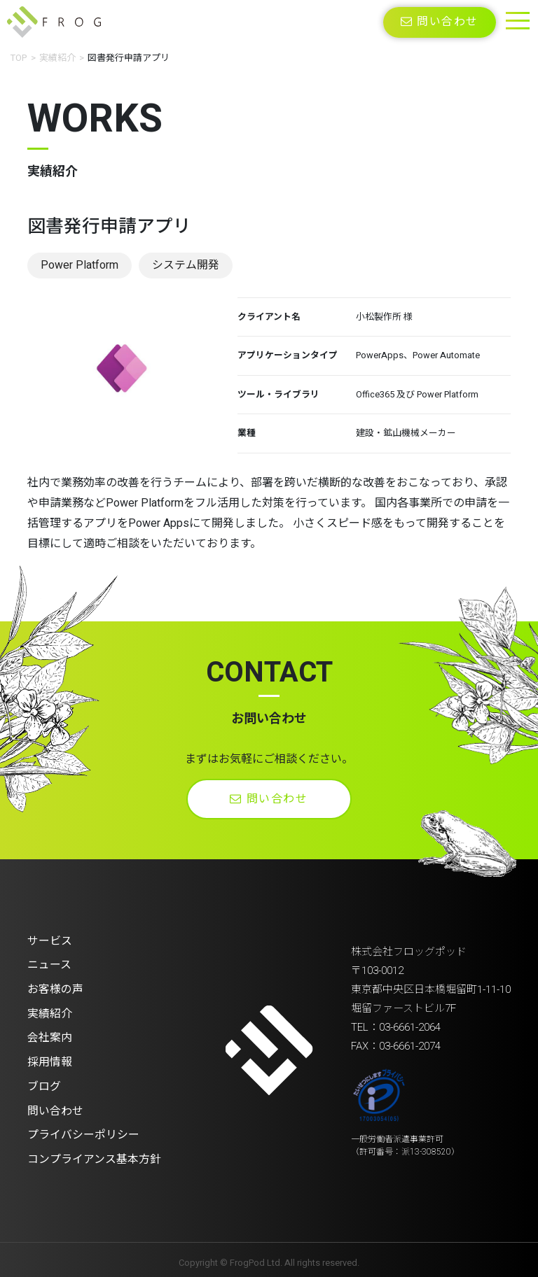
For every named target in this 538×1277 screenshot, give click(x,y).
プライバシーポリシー (83, 1131)
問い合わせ (439, 22)
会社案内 (49, 1036)
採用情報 (49, 1060)
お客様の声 (55, 988)
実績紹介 (57, 57)
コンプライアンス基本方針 (94, 1155)
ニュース (49, 965)
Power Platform (79, 265)
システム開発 (186, 265)
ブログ (44, 1083)
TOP (19, 57)
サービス (49, 941)
